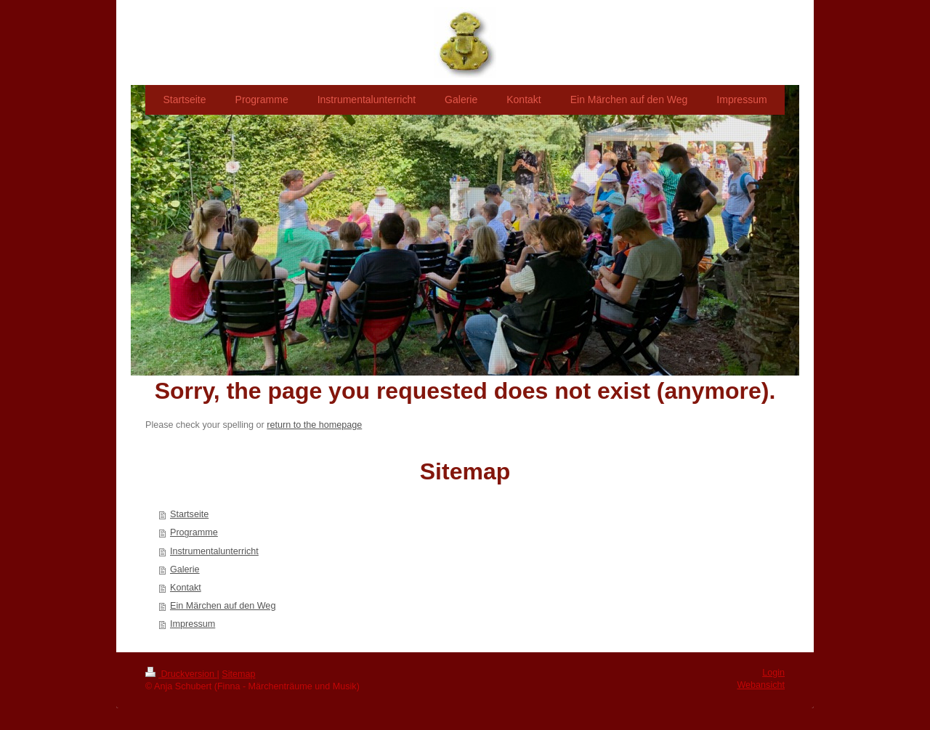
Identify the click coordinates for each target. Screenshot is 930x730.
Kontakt (185, 588)
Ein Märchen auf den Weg (222, 606)
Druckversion (181, 674)
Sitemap (238, 674)
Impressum (192, 624)
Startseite (189, 514)
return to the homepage (314, 425)
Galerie (185, 569)
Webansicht (761, 685)
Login (773, 673)
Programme (194, 532)
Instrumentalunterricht (214, 551)
